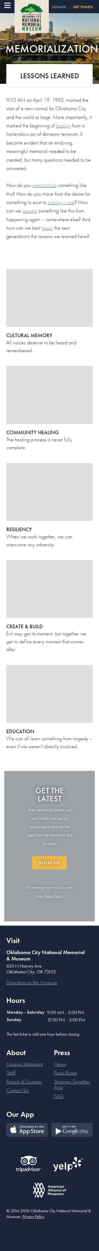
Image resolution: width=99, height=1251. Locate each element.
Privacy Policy (53, 896)
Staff (11, 1072)
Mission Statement (24, 1063)
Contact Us (17, 1090)
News (60, 1063)
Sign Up (49, 863)
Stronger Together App (72, 1084)
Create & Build (24, 626)
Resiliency (19, 529)
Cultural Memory (29, 335)
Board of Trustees (24, 1081)
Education (20, 731)
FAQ (58, 1096)
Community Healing (32, 432)
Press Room (65, 1072)
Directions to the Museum (32, 982)
